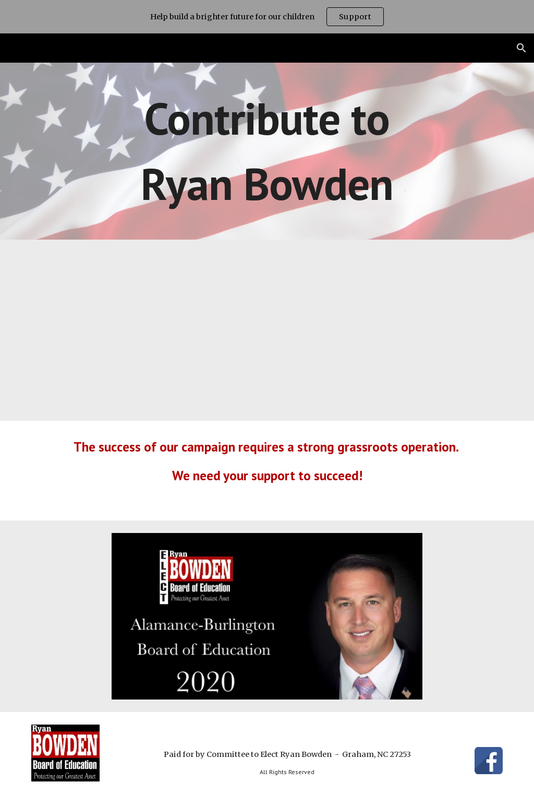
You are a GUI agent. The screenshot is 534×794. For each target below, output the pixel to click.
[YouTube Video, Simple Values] (267, 330)
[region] (267, 16)
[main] (267, 151)
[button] (521, 48)
